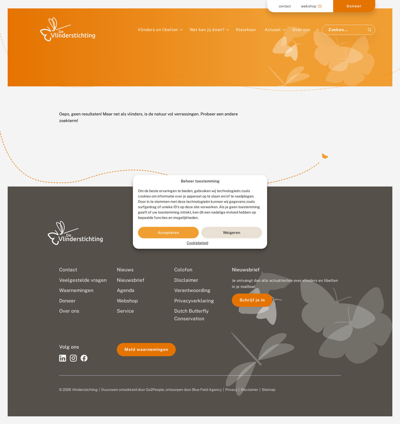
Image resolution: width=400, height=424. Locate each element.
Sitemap (268, 390)
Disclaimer (249, 390)
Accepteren (168, 232)
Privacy (231, 390)
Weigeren (231, 232)
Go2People (155, 390)
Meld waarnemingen (146, 349)
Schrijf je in (252, 300)
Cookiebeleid (197, 243)
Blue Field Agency (207, 390)
